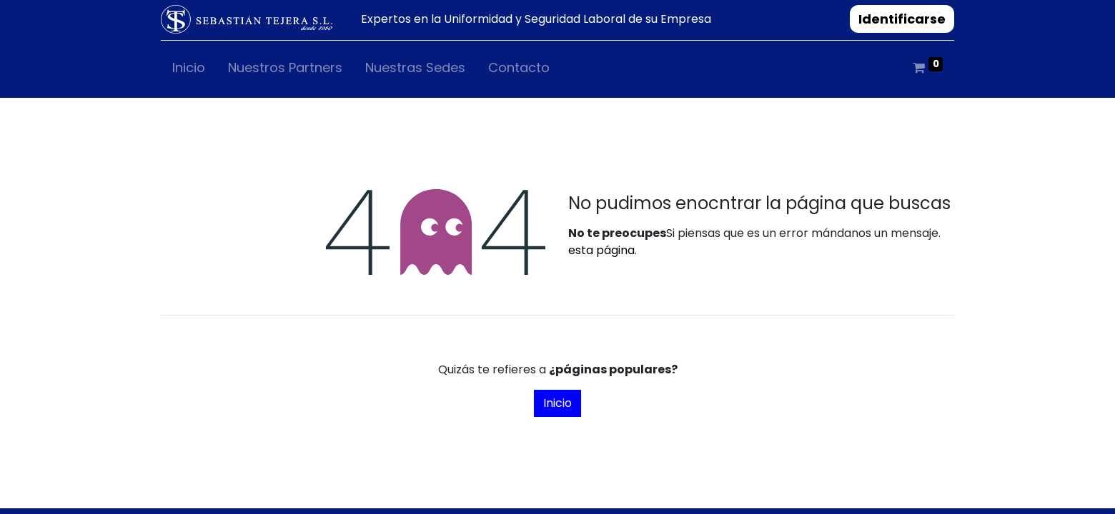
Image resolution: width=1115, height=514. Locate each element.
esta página (601, 250)
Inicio (557, 403)
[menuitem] (188, 70)
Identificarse (902, 19)
